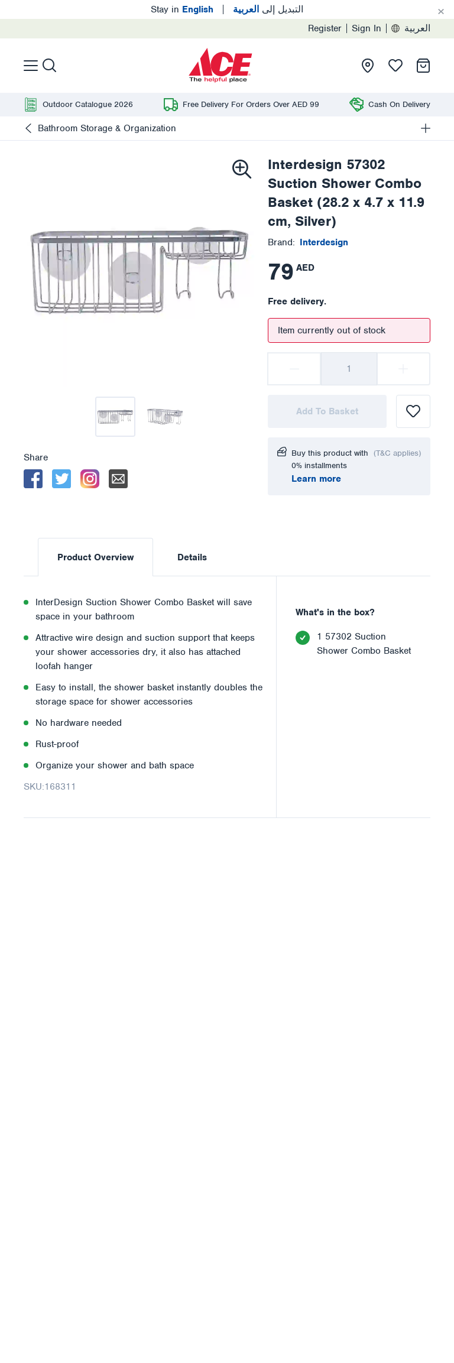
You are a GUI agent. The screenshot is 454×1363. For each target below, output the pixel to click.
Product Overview (95, 557)
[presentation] (220, 65)
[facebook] (33, 478)
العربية (410, 28)
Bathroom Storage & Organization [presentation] (107, 128)
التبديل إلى (268, 9)
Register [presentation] (325, 28)
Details (192, 557)
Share (36, 457)
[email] (118, 478)
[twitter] (61, 478)
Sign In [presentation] (366, 28)
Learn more (316, 479)
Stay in (182, 9)
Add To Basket (327, 411)
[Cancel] (441, 12)
